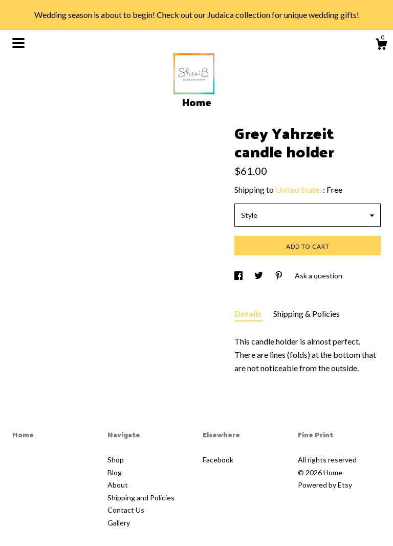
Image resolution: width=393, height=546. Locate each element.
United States (299, 189)
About (117, 484)
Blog (114, 472)
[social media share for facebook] (239, 275)
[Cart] (381, 45)
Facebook (218, 459)
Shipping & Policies (306, 313)
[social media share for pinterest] (280, 275)
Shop (115, 459)
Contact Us (125, 509)
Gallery (118, 522)
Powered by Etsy (325, 484)
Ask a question (318, 275)
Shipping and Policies (140, 497)
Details (248, 313)
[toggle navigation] (18, 43)
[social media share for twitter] (259, 275)
